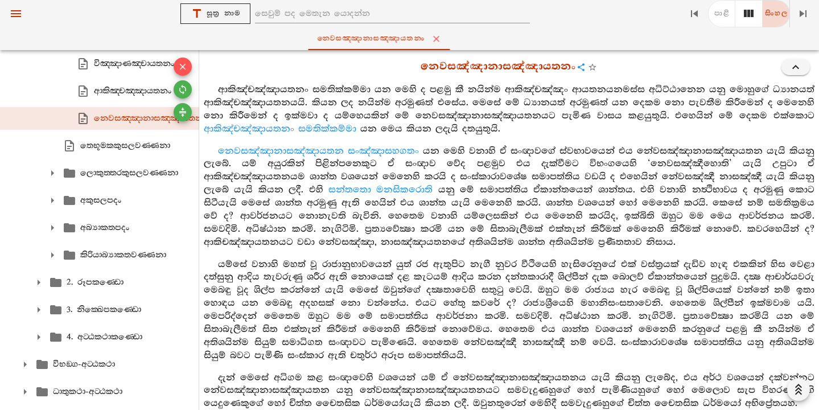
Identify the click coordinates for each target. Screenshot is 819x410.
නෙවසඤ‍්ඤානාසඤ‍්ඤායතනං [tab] (412, 39)
